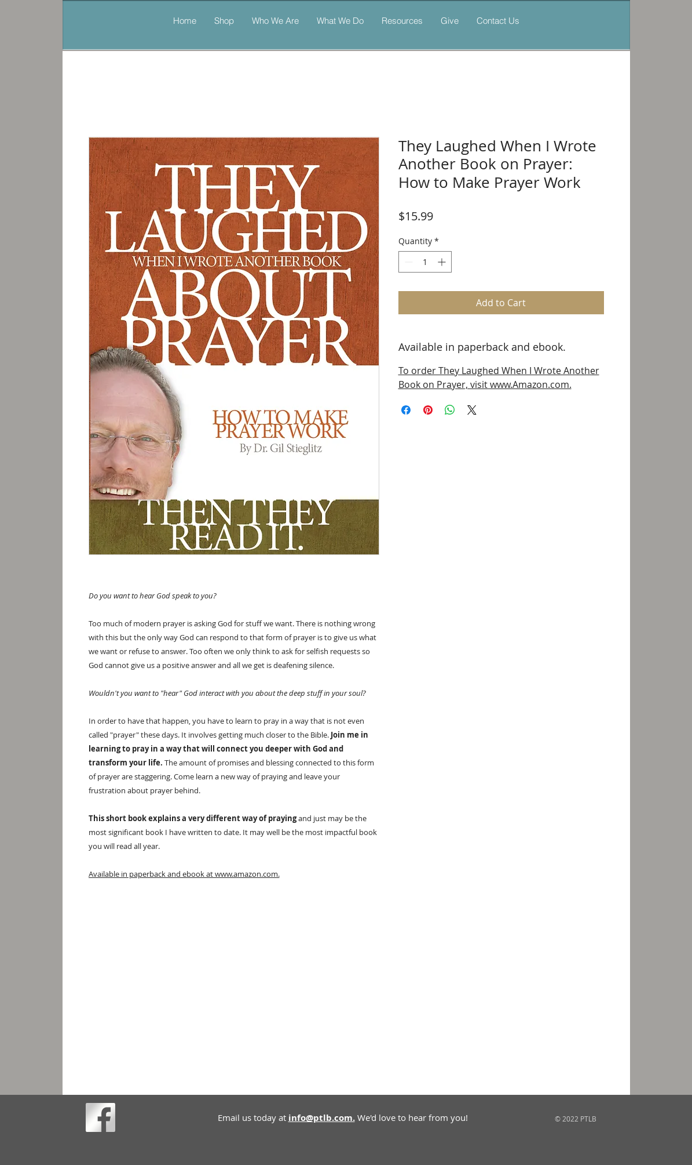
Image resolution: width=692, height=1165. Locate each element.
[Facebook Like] (140, 1120)
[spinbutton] (425, 262)
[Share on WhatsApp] (450, 410)
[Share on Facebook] (406, 410)
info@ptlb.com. (321, 1118)
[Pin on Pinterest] (428, 410)
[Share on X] (472, 410)
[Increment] (442, 262)
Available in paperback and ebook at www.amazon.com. (184, 874)
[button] (339, 21)
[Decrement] (407, 262)
